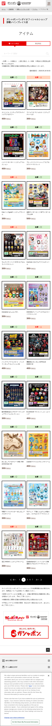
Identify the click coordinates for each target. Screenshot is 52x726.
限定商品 (38, 43)
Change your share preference (14, 719)
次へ (37, 580)
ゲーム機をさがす (11, 667)
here (30, 687)
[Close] (48, 677)
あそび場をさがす (11, 660)
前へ (14, 580)
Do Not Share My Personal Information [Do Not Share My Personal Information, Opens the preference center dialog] (25, 723)
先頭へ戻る (48, 650)
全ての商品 (15, 43)
